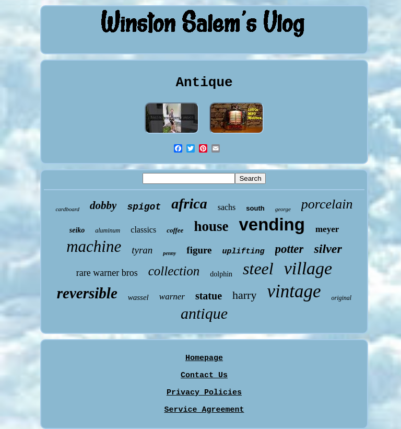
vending (272, 224)
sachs (227, 207)
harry (244, 295)
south (255, 208)
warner (172, 297)
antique (204, 313)
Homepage (204, 358)
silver (327, 249)
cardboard (67, 209)
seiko (77, 230)
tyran (142, 250)
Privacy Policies (204, 392)
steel (258, 268)
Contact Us (204, 375)
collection (174, 271)
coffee (175, 230)
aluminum (107, 230)
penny (169, 253)
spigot (144, 207)
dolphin (221, 274)
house (211, 226)
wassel (138, 297)
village (308, 268)
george (283, 209)
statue (208, 296)
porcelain (327, 204)
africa (189, 203)
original (341, 298)
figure (198, 250)
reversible (87, 293)
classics (143, 229)
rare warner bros (107, 273)
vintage (294, 291)
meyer (327, 229)
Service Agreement (204, 409)
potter (289, 249)
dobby (103, 205)
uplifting (243, 251)
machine (93, 246)
